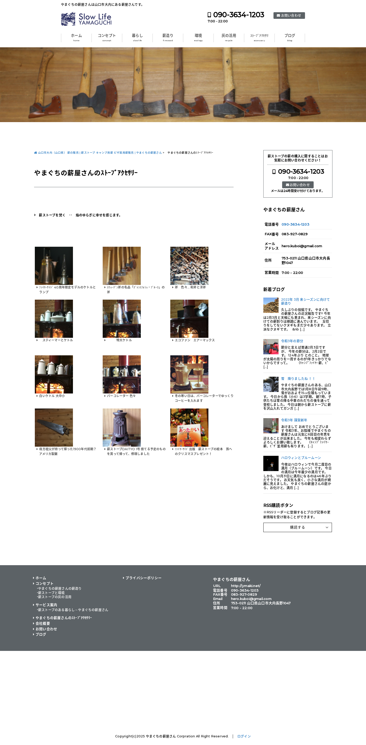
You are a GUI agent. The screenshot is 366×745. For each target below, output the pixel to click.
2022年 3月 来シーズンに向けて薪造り (305, 301)
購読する (297, 527)
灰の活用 (229, 38)
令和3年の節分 (292, 341)
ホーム (76, 38)
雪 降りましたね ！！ (298, 379)
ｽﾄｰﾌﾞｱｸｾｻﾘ (259, 38)
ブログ (289, 38)
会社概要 (43, 623)
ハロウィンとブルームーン (301, 458)
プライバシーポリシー (144, 578)
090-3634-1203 (238, 14)
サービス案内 (46, 605)
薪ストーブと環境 (51, 593)
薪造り (167, 38)
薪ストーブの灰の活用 (54, 597)
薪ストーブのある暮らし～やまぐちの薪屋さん (73, 610)
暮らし (137, 38)
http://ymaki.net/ (246, 586)
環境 (198, 38)
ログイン (244, 736)
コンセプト (107, 38)
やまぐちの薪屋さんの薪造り (60, 588)
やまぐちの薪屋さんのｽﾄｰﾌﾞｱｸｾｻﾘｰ (64, 618)
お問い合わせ (291, 15)
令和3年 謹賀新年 (294, 420)
